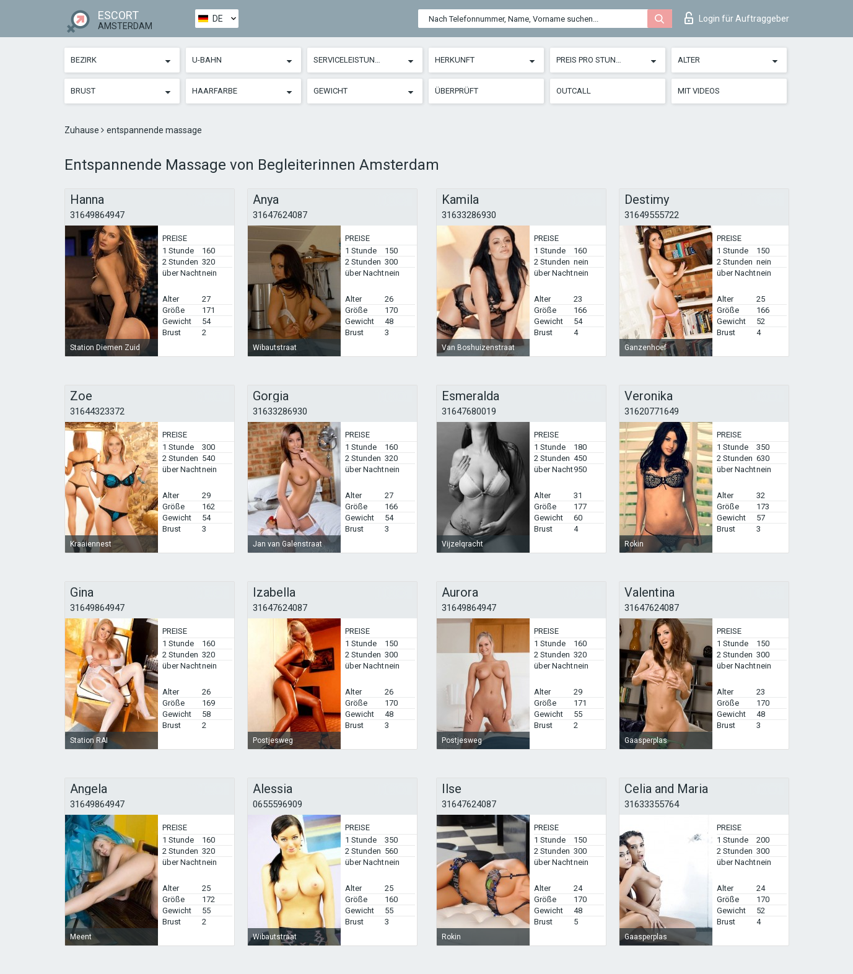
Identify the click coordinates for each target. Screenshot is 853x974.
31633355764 (651, 804)
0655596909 (277, 804)
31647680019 (469, 411)
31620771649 (651, 411)
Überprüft (456, 90)
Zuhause (82, 130)
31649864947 (97, 215)
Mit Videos (699, 90)
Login (737, 18)
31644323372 (97, 411)
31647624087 (280, 215)
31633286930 (469, 215)
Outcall (573, 90)
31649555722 (651, 215)
